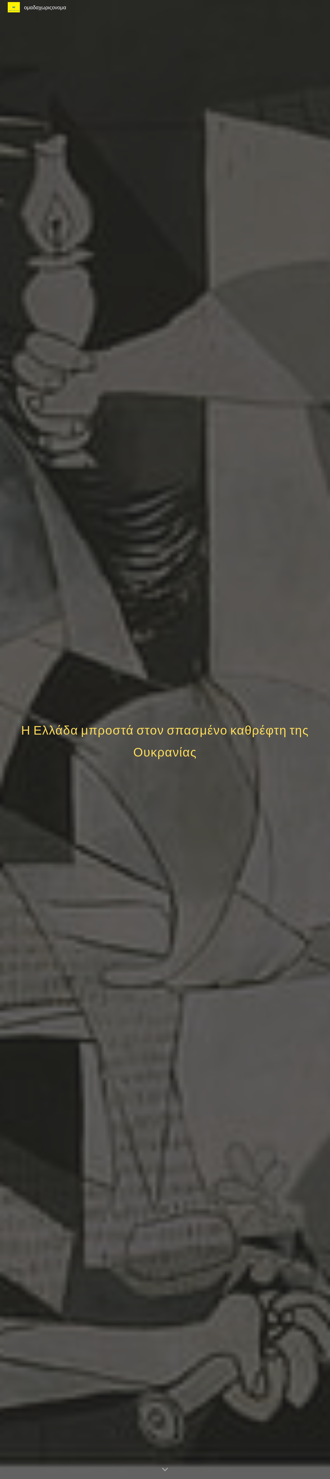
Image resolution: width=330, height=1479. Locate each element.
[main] (165, 739)
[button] (165, 1470)
